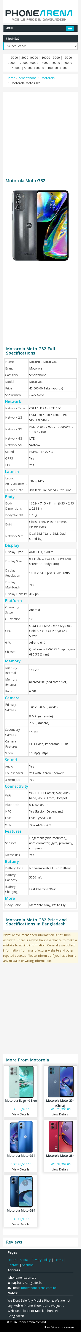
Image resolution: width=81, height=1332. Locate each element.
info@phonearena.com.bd (39, 1288)
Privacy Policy (41, 1260)
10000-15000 (50, 57)
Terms (58, 1260)
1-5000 (13, 57)
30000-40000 (51, 63)
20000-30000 (29, 63)
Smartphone (28, 78)
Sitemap (27, 1265)
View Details (20, 1114)
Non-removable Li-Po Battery (50, 868)
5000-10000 (29, 57)
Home (10, 78)
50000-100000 (34, 68)
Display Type (14, 552)
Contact (13, 1265)
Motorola (48, 78)
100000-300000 (58, 68)
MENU (9, 28)
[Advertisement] (40, 133)
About (24, 1260)
